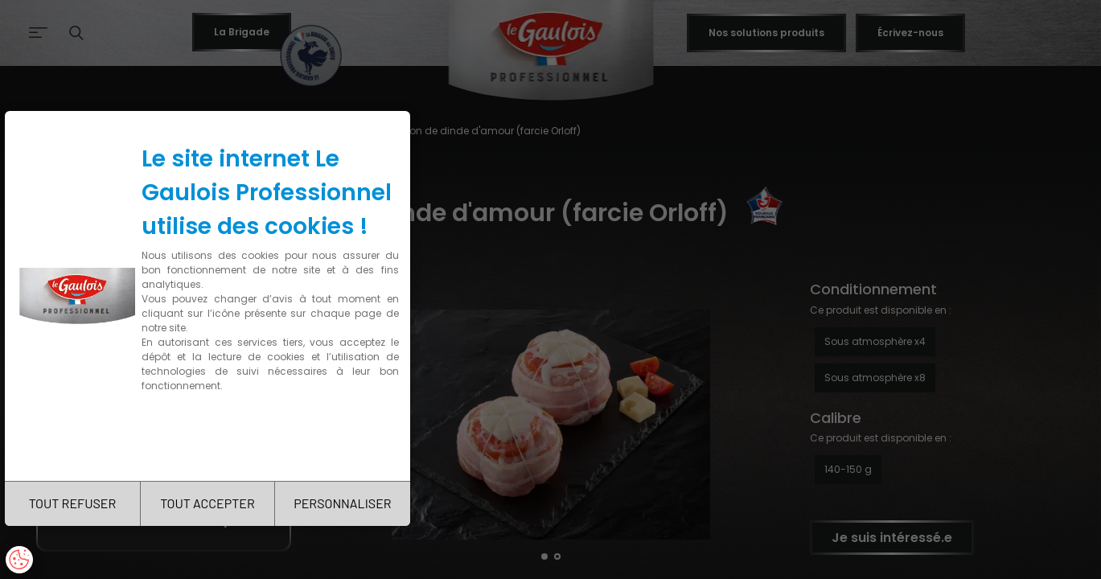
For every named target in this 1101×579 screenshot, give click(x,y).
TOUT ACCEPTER (207, 503)
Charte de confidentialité (211, 436)
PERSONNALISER (342, 503)
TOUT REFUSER (73, 503)
